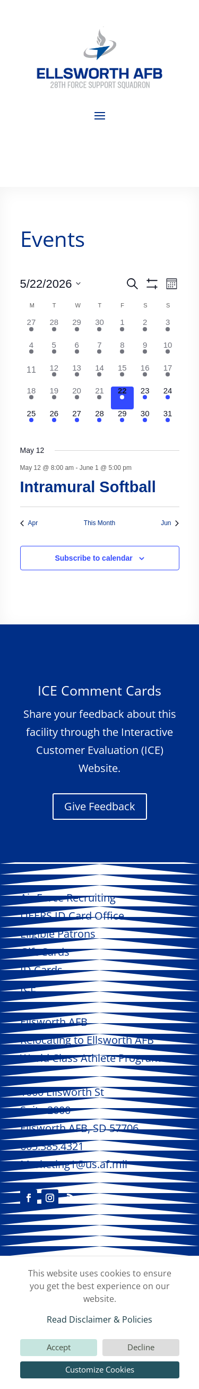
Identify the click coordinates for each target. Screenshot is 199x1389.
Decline (140, 1347)
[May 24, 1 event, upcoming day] (168, 398)
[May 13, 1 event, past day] (76, 375)
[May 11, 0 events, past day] (31, 375)
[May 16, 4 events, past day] (145, 375)
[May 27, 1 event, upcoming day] (76, 420)
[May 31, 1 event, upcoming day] (168, 420)
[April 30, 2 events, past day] (99, 329)
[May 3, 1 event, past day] (168, 329)
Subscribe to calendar (93, 558)
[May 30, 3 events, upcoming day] (145, 420)
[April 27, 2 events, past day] (31, 329)
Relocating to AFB (87, 1040)
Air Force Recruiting (68, 897)
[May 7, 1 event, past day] (99, 352)
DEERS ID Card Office (72, 915)
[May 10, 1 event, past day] (168, 352)
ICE (28, 988)
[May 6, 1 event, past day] (76, 352)
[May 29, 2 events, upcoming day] (122, 420)
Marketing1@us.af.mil (73, 1164)
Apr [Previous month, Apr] (29, 523)
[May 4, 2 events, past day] (31, 352)
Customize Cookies (99, 1369)
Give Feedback (99, 806)
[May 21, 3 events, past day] (99, 398)
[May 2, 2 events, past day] (145, 329)
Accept (59, 1347)
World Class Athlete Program (90, 1058)
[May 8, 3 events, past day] (122, 352)
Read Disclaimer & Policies (99, 1319)
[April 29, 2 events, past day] (76, 329)
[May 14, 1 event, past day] (99, 375)
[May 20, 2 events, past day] (76, 398)
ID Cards (41, 970)
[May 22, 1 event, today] (122, 398)
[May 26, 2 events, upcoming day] (53, 420)
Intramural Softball (88, 486)
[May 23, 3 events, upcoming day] (145, 398)
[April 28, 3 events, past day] (53, 329)
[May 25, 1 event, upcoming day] (31, 420)
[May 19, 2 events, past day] (53, 398)
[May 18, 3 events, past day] (31, 398)
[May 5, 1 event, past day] (53, 352)
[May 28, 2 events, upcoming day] (99, 420)
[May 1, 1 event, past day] (122, 329)
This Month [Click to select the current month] (99, 523)
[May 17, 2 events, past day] (168, 375)
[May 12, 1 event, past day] (53, 375)
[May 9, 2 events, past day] (145, 352)
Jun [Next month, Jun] (170, 523)
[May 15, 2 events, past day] (122, 375)
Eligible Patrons (58, 934)
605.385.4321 (52, 1146)
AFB (54, 1022)
